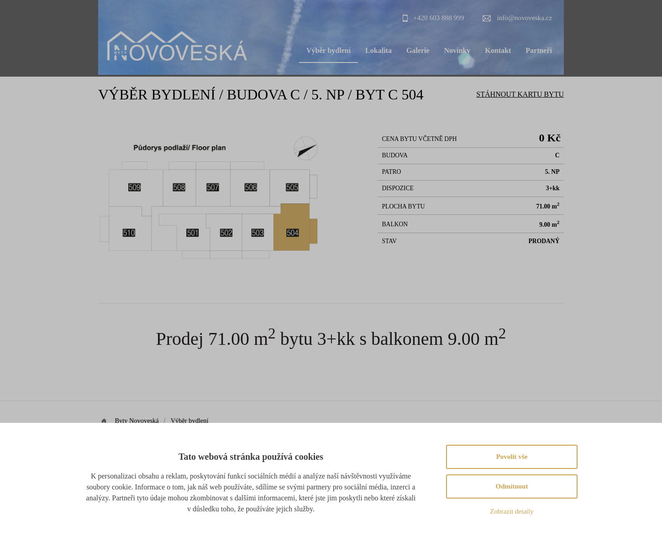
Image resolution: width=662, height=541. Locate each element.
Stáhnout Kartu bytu (520, 94)
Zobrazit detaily (511, 511)
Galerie (418, 50)
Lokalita (378, 50)
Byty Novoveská (137, 420)
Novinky (457, 50)
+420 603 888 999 (438, 17)
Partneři (538, 50)
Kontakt (498, 50)
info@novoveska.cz (524, 17)
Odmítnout (512, 486)
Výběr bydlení (328, 50)
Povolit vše (512, 456)
